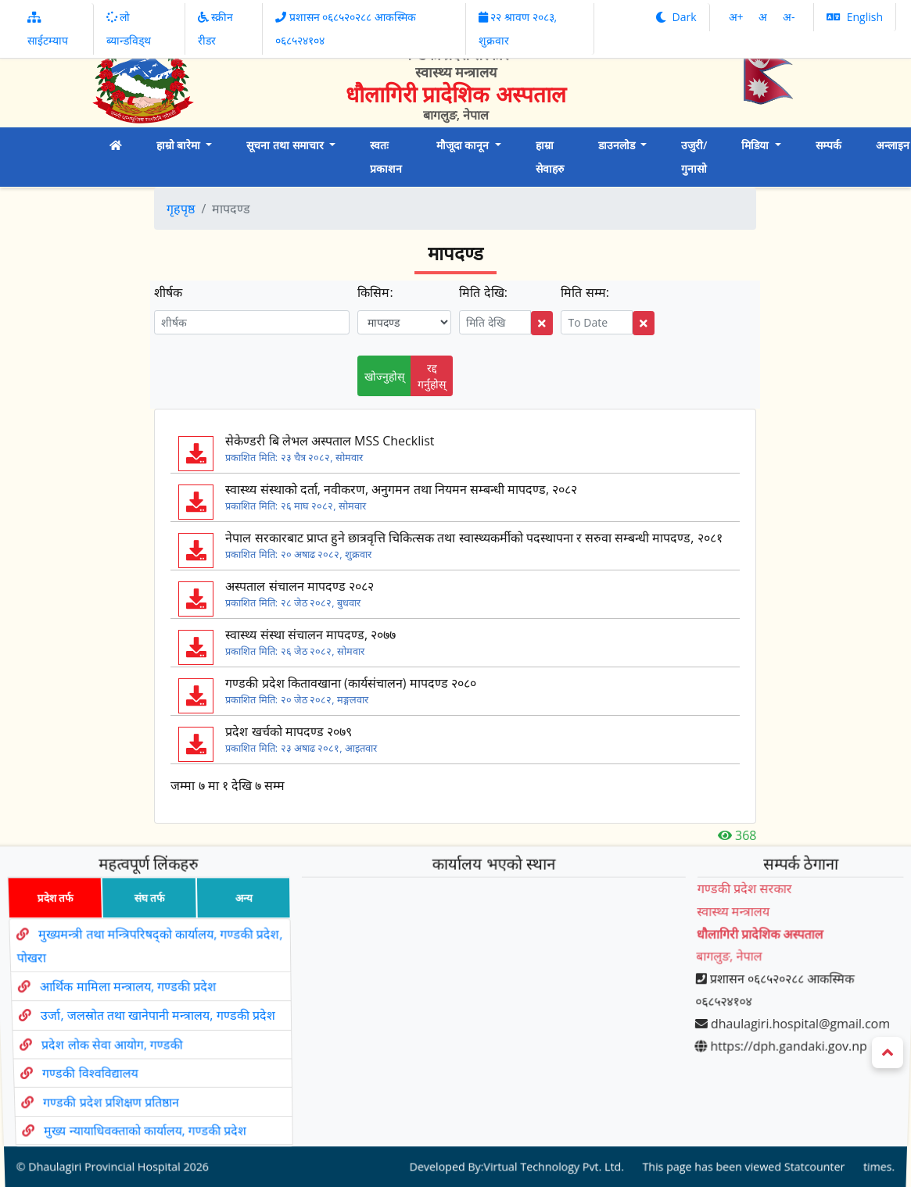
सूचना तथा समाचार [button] (286, 145)
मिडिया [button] (756, 145)
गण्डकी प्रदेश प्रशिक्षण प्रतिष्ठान (119, 1076)
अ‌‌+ (738, 16)
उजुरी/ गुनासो (694, 157)
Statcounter (799, 1118)
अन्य (236, 931)
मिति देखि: (483, 292)
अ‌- (789, 16)
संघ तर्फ (137, 931)
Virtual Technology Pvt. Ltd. (549, 1118)
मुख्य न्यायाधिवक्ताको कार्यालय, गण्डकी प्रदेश (155, 1094)
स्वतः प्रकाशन (386, 157)
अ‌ (764, 16)
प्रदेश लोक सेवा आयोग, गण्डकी (115, 1037)
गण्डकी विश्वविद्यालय (96, 1057)
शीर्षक (168, 292)
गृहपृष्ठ (181, 208)
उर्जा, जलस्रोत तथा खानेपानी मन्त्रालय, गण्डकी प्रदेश (157, 1017)
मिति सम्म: (584, 292)
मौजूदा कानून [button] (464, 145)
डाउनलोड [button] (618, 145)
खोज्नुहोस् (384, 376)
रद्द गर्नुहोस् (432, 375)
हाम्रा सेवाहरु (550, 157)
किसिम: (375, 292)
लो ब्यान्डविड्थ (128, 28)
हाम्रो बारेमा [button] (179, 145)
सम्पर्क (828, 145)
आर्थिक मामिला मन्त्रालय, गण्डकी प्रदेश (124, 996)
